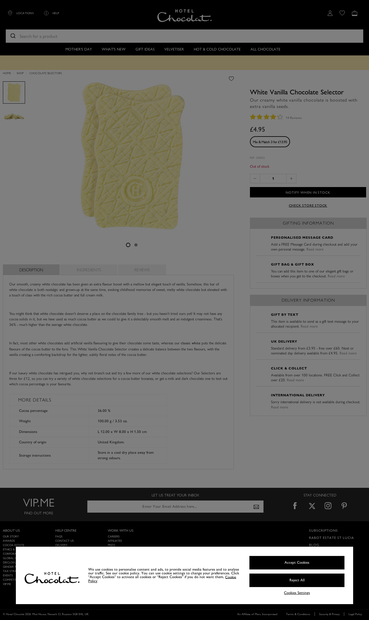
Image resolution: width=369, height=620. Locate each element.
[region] (184, 575)
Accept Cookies (297, 562)
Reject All (297, 580)
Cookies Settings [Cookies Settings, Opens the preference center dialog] (297, 593)
